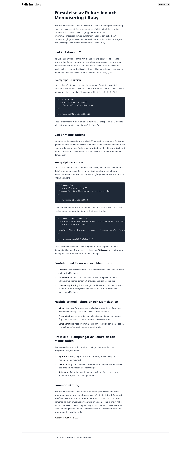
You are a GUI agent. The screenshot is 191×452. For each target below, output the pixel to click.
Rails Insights (31, 4)
